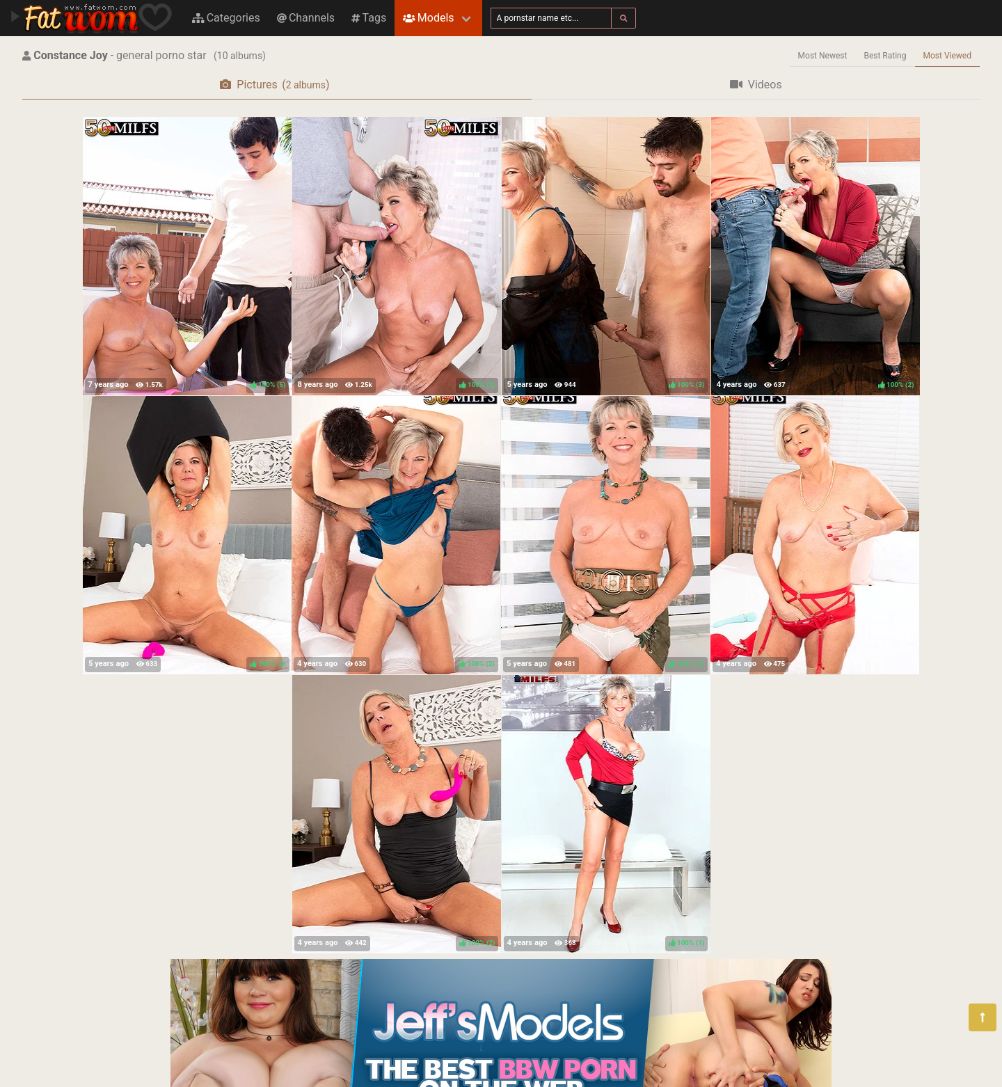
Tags (368, 17)
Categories (226, 17)
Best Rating (885, 56)
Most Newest (823, 56)
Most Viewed (947, 56)
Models (428, 17)
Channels (306, 17)
